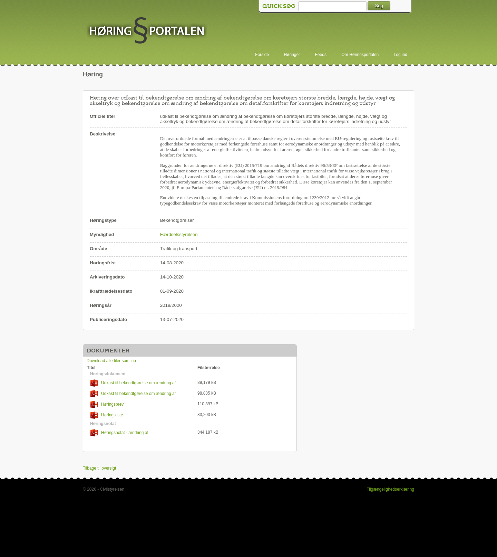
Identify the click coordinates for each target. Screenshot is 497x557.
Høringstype (103, 220)
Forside (262, 54)
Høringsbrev (107, 404)
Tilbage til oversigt (99, 468)
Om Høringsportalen (360, 54)
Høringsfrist (103, 262)
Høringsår (100, 305)
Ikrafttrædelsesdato (111, 291)
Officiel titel (102, 116)
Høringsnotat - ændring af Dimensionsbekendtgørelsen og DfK (120, 432)
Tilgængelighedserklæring (390, 489)
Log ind (400, 54)
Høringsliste (106, 415)
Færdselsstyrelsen (179, 234)
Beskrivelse (102, 133)
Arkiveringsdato (107, 277)
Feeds (321, 54)
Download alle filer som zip (111, 360)
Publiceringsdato (108, 319)
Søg (379, 5)
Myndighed (102, 234)
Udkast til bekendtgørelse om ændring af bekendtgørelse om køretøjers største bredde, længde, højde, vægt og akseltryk (137, 383)
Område (98, 248)
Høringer (292, 54)
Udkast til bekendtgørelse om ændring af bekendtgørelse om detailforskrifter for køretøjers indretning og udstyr (141, 393)
